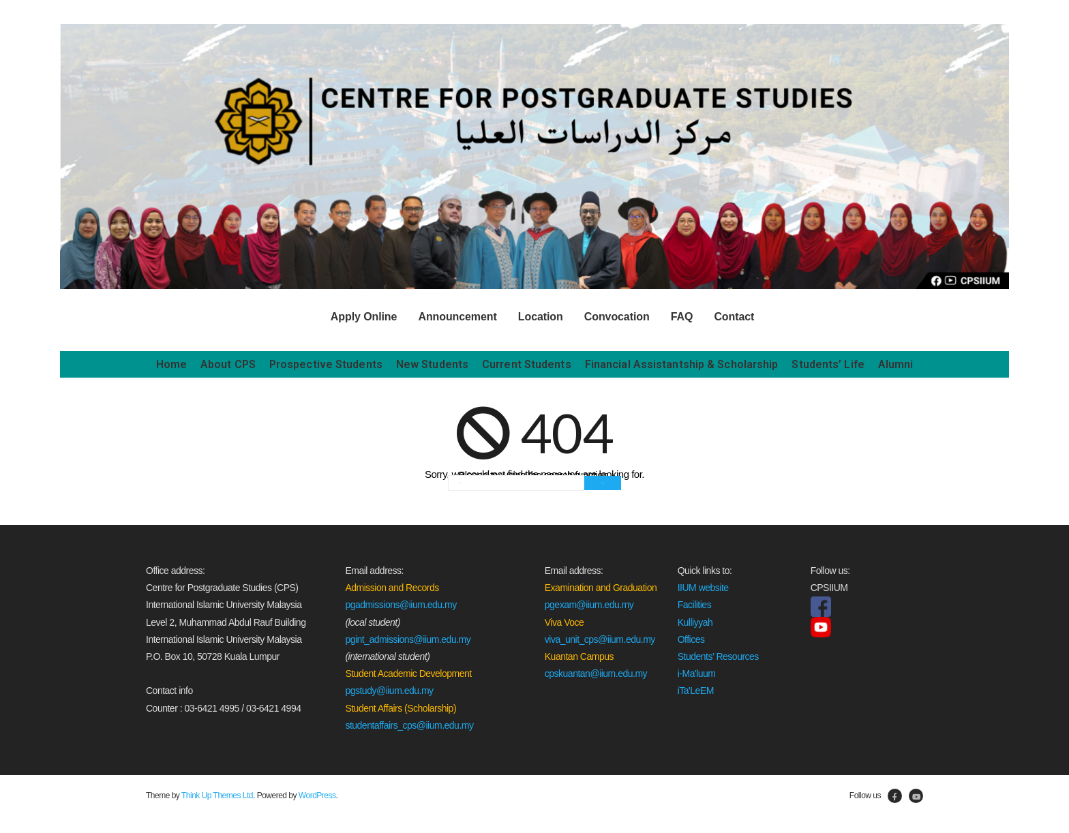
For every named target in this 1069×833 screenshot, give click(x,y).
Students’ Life (828, 363)
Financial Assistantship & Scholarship (682, 363)
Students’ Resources (718, 655)
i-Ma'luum (697, 673)
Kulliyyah (695, 621)
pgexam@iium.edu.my (589, 604)
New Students (432, 363)
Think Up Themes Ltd (217, 795)
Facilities (694, 604)
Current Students (526, 363)
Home (171, 363)
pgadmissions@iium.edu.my (400, 604)
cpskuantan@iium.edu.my (596, 673)
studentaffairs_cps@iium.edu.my (409, 724)
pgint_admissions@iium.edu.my (407, 638)
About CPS (228, 363)
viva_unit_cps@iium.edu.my (600, 638)
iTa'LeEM (696, 690)
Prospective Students (325, 363)
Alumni (896, 363)
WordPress (317, 795)
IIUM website (703, 587)
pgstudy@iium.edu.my (389, 690)
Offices (691, 638)
